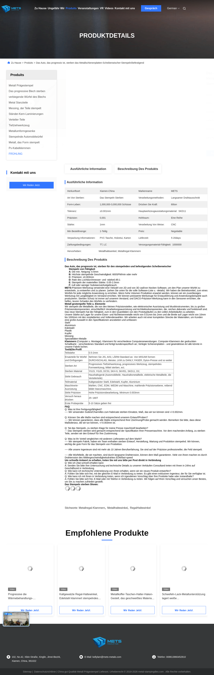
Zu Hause (41, 8)
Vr (101, 8)
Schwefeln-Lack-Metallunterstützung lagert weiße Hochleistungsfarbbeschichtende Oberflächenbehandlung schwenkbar (184, 596)
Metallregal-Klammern (92, 507)
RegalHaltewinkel (140, 507)
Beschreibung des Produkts (138, 169)
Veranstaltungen (88, 8)
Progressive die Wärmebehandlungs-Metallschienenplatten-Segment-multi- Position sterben (27, 596)
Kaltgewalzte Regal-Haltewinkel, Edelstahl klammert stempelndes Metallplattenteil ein (78, 596)
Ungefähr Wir (56, 8)
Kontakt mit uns (125, 8)
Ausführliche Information (88, 169)
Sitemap (27, 671)
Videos (109, 8)
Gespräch (151, 8)
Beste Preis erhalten (154, 153)
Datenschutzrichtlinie (45, 671)
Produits (71, 8)
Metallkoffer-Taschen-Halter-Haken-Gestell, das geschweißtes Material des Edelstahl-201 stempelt (132, 596)
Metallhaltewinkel (117, 507)
